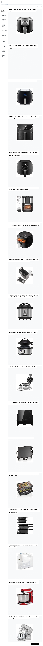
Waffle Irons (3, 24)
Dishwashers (4, 46)
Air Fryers (3, 12)
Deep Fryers (3, 14)
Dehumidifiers (4, 45)
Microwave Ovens (4, 18)
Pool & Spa (3, 55)
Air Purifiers (3, 41)
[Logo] (1, 2)
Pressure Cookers (4, 16)
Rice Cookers (4, 15)
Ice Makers (3, 50)
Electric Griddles (4, 30)
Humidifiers (3, 51)
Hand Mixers (4, 35)
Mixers (3, 31)
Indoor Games (4, 56)
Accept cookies (34, 643)
